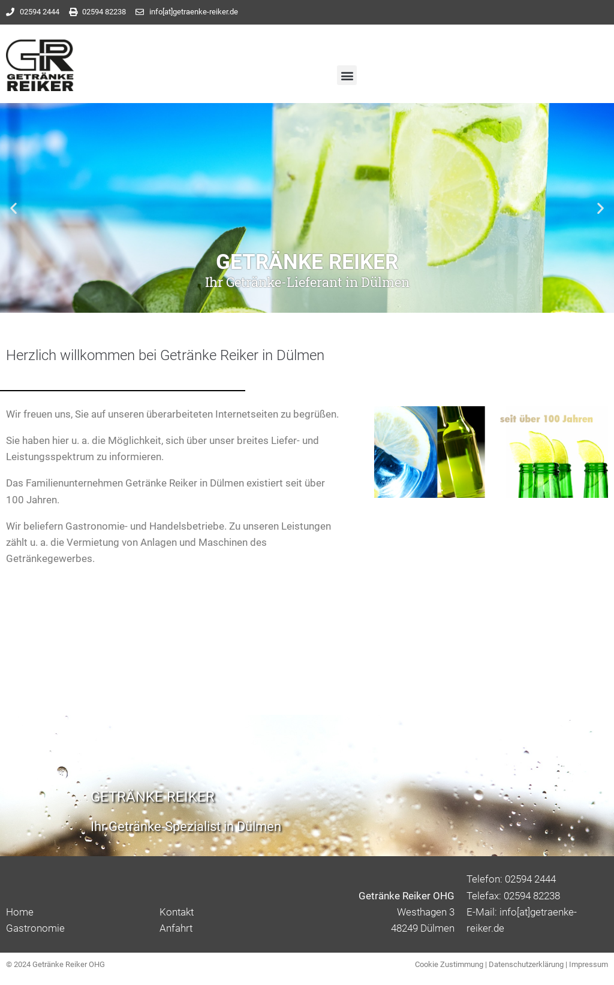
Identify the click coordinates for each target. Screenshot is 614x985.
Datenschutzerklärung (526, 964)
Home (20, 912)
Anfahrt (175, 928)
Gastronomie (35, 928)
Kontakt (176, 912)
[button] (347, 75)
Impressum (588, 964)
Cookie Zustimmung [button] (449, 964)
